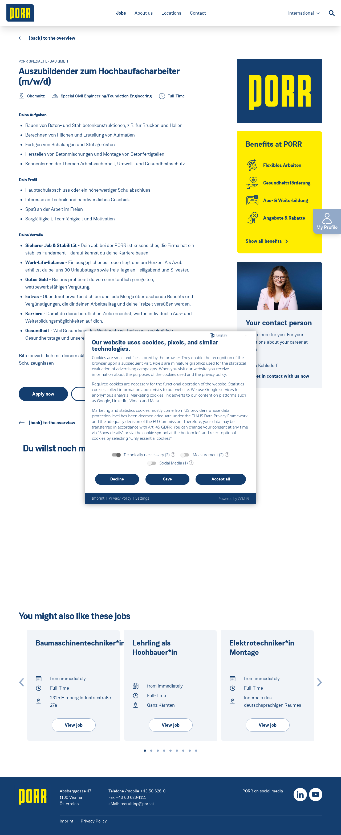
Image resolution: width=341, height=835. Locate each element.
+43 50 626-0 (152, 790)
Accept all (221, 479)
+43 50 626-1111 (131, 797)
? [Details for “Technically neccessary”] (173, 454)
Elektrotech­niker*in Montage (262, 647)
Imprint (66, 821)
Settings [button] (142, 498)
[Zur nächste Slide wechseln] (319, 682)
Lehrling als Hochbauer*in (155, 647)
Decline (117, 479)
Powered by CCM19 (234, 498)
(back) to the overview (47, 38)
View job (74, 725)
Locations (171, 13)
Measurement (205, 454)
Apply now (43, 394)
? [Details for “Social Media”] (191, 462)
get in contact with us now (277, 376)
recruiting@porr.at (137, 803)
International (304, 13)
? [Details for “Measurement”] (227, 454)
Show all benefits (264, 241)
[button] (145, 751)
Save (167, 479)
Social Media (171, 463)
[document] (170, 393)
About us (144, 13)
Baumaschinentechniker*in (80, 643)
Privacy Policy (94, 821)
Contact (198, 13)
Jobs (121, 13)
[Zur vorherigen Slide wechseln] (21, 682)
